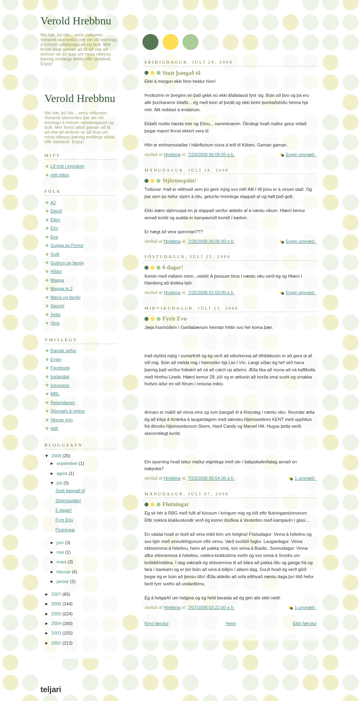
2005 (56, 613)
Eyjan (56, 359)
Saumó (57, 305)
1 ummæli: (306, 478)
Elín (54, 228)
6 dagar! (172, 267)
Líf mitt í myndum (67, 166)
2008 (56, 455)
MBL (55, 393)
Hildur (56, 271)
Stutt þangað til (181, 73)
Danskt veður (63, 350)
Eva (54, 236)
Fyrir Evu (174, 318)
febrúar (64, 571)
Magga (57, 280)
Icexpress (59, 385)
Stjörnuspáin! (179, 180)
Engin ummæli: (301, 154)
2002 (56, 643)
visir (54, 428)
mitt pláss (59, 174)
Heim (231, 623)
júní (60, 542)
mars (62, 561)
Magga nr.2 (61, 288)
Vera (55, 322)
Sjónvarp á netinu (67, 411)
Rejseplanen (62, 402)
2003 (56, 633)
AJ (53, 202)
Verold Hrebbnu (75, 20)
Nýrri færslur (156, 623)
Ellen (55, 219)
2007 (56, 594)
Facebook (60, 367)
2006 (56, 603)
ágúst (62, 473)
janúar (63, 581)
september (67, 463)
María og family (65, 297)
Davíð (56, 210)
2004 (56, 623)
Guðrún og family (67, 262)
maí (60, 552)
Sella (55, 314)
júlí (59, 483)
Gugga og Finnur (67, 245)
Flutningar (175, 504)
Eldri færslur (305, 623)
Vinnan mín (61, 419)
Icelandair (60, 376)
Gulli (54, 254)
